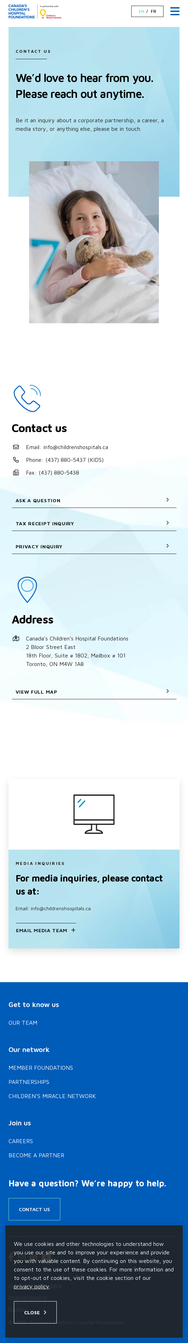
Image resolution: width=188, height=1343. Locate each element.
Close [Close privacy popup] (32, 1312)
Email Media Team (41, 930)
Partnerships (29, 1082)
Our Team (23, 1022)
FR (153, 11)
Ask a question (92, 500)
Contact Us (34, 1209)
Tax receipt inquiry (92, 523)
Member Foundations (41, 1067)
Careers (21, 1141)
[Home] (36, 11)
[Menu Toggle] (174, 11)
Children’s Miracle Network (52, 1096)
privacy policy (31, 1286)
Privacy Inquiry (92, 546)
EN (141, 11)
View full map (92, 692)
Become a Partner (36, 1155)
